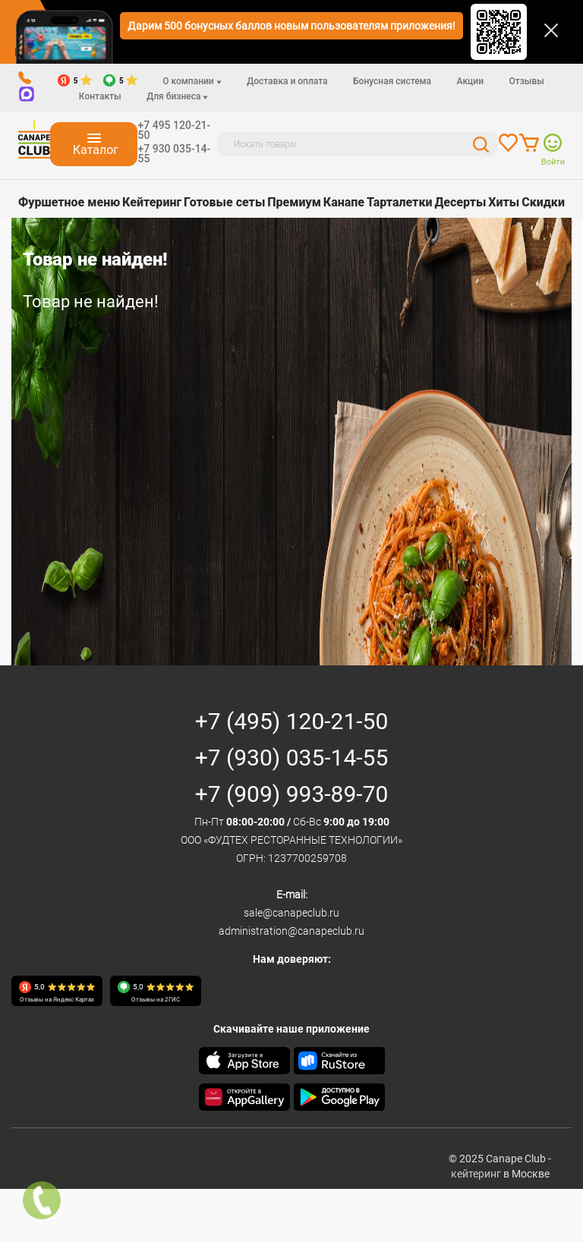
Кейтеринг (151, 202)
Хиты (503, 202)
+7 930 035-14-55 (173, 154)
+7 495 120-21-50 (173, 130)
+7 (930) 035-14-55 (292, 757)
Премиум (294, 202)
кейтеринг (476, 1174)
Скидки (543, 202)
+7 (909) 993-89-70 (292, 794)
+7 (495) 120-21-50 (292, 721)
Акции (470, 81)
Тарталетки (400, 202)
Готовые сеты (224, 202)
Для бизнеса (177, 96)
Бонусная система (392, 81)
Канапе (343, 202)
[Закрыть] (551, 30)
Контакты (100, 96)
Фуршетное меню (69, 202)
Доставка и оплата (287, 81)
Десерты (460, 202)
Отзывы (526, 81)
